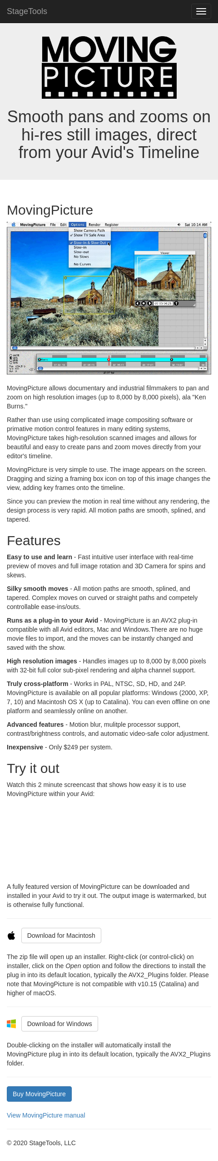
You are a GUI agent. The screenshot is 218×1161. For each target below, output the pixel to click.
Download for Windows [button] (59, 1023)
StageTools (27, 11)
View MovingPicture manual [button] (46, 1115)
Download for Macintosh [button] (61, 935)
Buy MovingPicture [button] (39, 1094)
